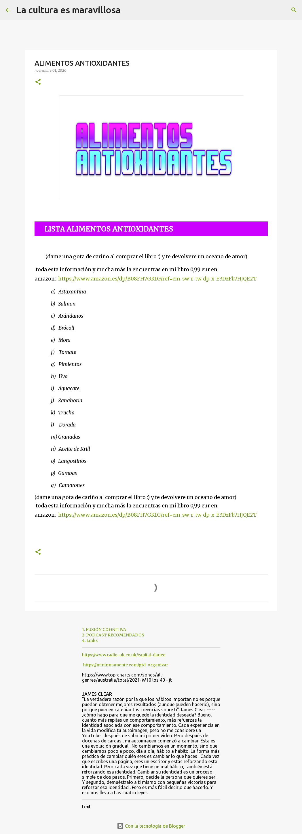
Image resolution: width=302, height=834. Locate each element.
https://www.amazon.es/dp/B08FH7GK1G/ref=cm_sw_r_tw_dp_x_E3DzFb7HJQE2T (157, 279)
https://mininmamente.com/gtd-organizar (125, 665)
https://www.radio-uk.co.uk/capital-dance (123, 654)
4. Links (90, 640)
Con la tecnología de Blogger (151, 826)
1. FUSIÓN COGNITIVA (104, 629)
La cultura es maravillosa (68, 10)
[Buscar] (128, 10)
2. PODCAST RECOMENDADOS (113, 635)
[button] (38, 82)
